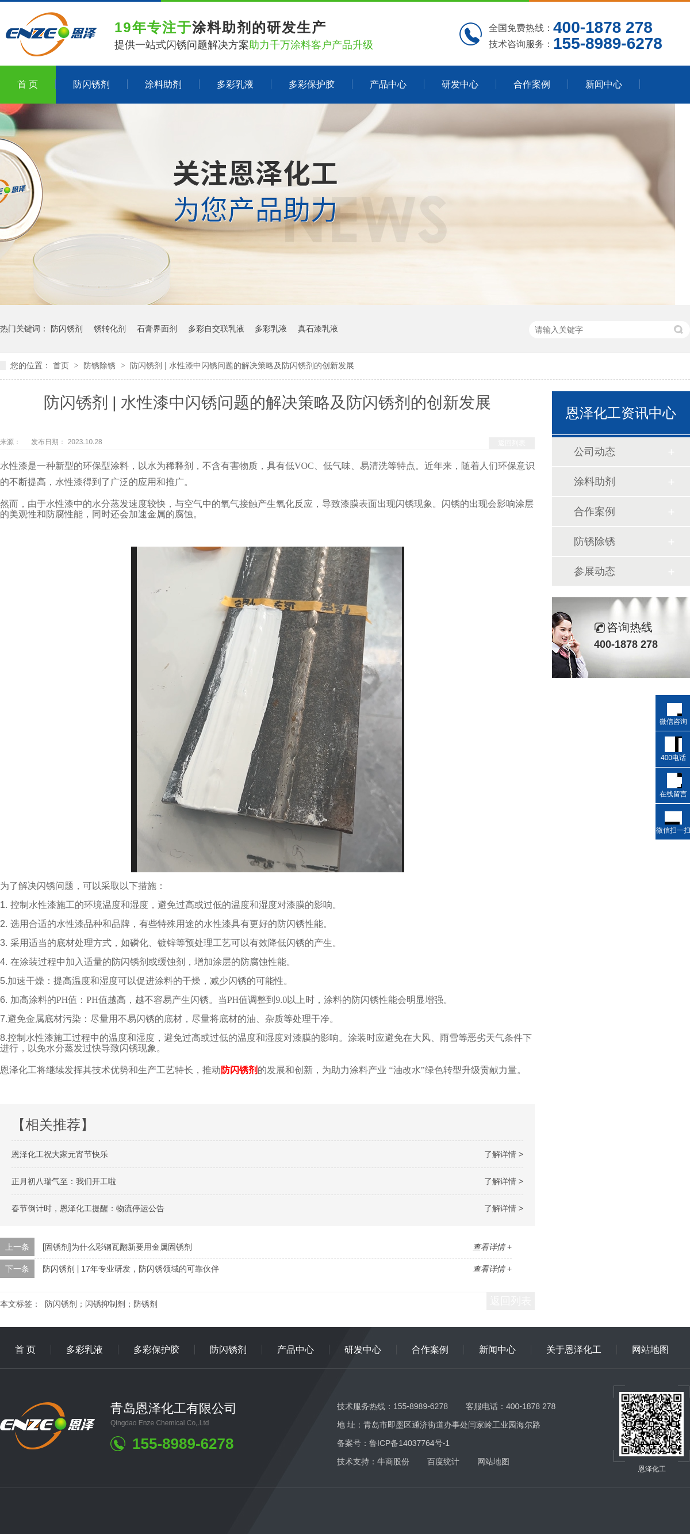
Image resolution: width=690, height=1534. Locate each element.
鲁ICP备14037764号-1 (409, 1443)
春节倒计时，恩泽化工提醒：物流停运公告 (88, 1208)
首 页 (27, 84)
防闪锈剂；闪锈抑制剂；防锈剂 (101, 1303)
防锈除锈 (100, 365)
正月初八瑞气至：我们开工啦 (64, 1181)
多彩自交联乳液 (216, 328)
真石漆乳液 (318, 328)
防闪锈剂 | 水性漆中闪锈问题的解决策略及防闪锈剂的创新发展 (242, 365)
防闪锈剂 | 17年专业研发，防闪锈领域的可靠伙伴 (131, 1268)
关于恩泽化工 (573, 1349)
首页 (62, 365)
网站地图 (650, 1349)
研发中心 (460, 84)
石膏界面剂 (157, 328)
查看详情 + (492, 1246)
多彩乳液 (235, 84)
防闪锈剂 (91, 84)
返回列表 (512, 443)
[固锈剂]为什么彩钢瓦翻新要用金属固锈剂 (117, 1246)
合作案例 (531, 84)
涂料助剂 (163, 84)
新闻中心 (603, 84)
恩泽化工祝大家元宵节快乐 (60, 1154)
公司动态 (594, 451)
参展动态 (594, 571)
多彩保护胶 (312, 84)
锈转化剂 (110, 328)
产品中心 (388, 84)
